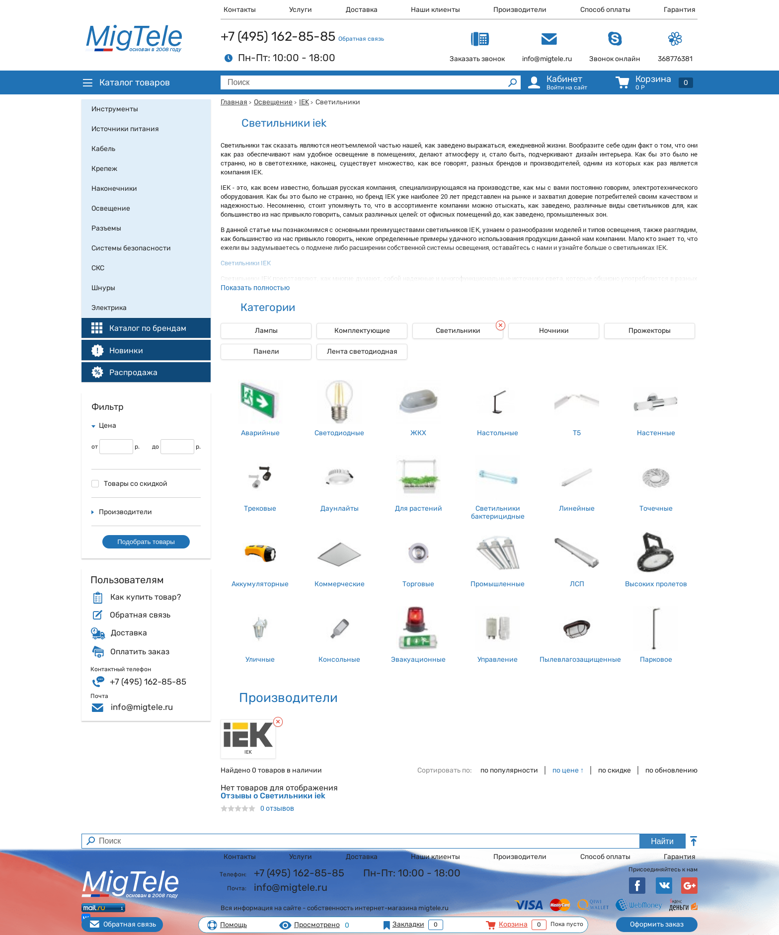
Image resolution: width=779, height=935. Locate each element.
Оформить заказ (657, 924)
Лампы (266, 330)
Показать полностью (255, 287)
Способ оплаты (605, 9)
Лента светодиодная (362, 351)
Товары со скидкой (129, 483)
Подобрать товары (146, 541)
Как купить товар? (145, 597)
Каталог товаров (125, 82)
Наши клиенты (435, 9)
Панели (266, 351)
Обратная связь (361, 38)
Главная (234, 102)
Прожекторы (649, 330)
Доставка (362, 9)
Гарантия (680, 9)
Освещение (273, 102)
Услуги (300, 9)
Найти (662, 841)
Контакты (240, 9)
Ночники (554, 330)
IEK (304, 102)
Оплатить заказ (139, 652)
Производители (519, 9)
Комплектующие (362, 330)
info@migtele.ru (142, 707)
